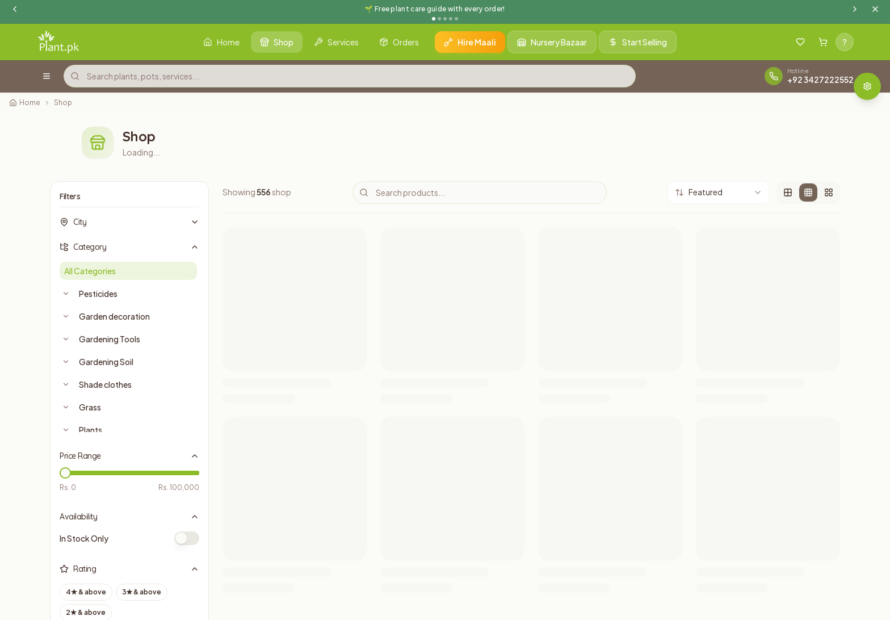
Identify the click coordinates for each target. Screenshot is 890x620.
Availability (129, 517)
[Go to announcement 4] (450, 18)
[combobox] (718, 192)
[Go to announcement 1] (433, 18)
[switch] (186, 538)
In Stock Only (84, 538)
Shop (63, 102)
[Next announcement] (854, 9)
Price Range (129, 456)
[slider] (65, 473)
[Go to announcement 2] (439, 18)
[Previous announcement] (14, 9)
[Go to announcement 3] (445, 18)
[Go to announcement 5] (456, 18)
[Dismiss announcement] (875, 9)
